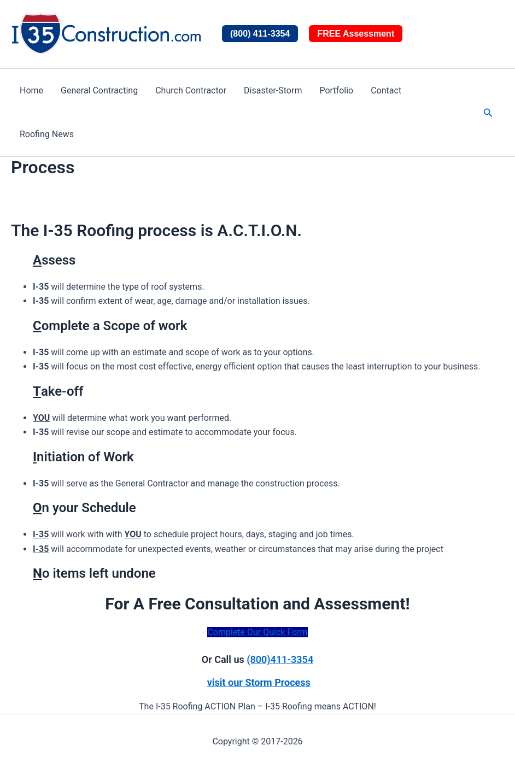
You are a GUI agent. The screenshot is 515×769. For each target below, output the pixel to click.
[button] (488, 113)
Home (31, 90)
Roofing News (47, 134)
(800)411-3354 (280, 659)
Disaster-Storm (273, 90)
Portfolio (336, 90)
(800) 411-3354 (260, 33)
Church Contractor (190, 90)
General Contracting (99, 90)
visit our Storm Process (259, 682)
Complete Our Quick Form (257, 632)
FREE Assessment (355, 33)
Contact (386, 90)
